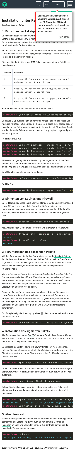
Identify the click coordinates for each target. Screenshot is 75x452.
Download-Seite (16, 259)
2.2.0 (57, 4)
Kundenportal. (8, 268)
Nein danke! (64, 37)
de (46, 4)
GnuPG (31, 335)
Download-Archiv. (53, 280)
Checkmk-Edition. (62, 256)
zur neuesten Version (51, 28)
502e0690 (63, 447)
